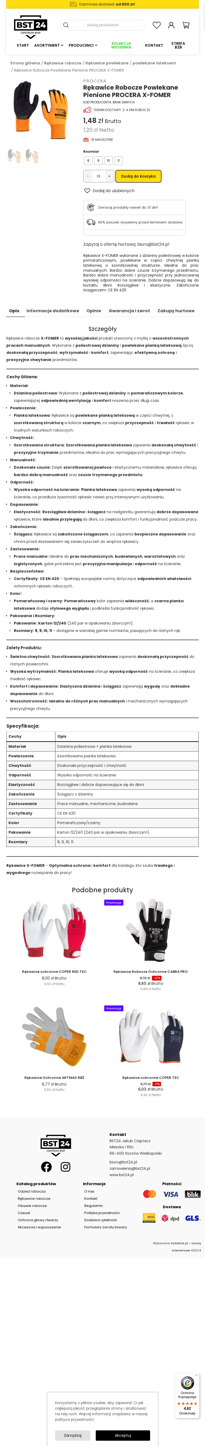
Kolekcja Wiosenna (121, 45)
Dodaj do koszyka (138, 176)
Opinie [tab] (93, 311)
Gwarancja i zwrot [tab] (129, 311)
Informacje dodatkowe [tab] (53, 311)
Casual (24, 1212)
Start (23, 45)
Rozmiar (91, 151)
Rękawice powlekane (107, 63)
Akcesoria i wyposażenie (39, 1227)
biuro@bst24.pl (153, 244)
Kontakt (154, 45)
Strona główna (25, 63)
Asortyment (47, 45)
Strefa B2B (178, 45)
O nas (89, 1191)
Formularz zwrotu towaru (105, 1227)
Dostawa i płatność (100, 1220)
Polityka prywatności (102, 1212)
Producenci (81, 45)
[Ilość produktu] (98, 176)
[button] (108, 191)
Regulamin (93, 1205)
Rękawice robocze (62, 63)
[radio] (88, 161)
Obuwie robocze (32, 1205)
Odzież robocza (32, 1191)
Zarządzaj (72, 1435)
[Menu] (196, 1376)
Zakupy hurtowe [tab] (176, 311)
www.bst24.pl (122, 1174)
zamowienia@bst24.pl (130, 1168)
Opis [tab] (14, 311)
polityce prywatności (74, 1419)
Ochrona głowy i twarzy (38, 1220)
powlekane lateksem (154, 63)
